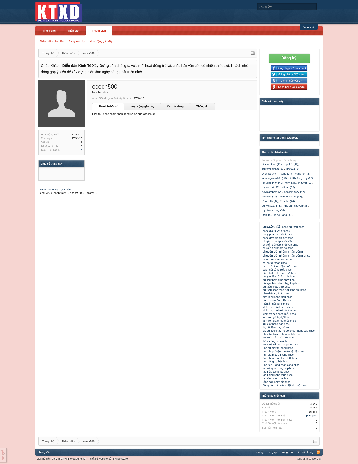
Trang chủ (49, 30)
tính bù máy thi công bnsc (278, 347)
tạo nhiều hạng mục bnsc (277, 374)
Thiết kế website (98, 458)
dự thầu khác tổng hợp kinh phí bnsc (284, 289)
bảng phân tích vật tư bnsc (278, 234)
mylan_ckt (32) (270, 187)
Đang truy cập (77, 41)
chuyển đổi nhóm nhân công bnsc (286, 255)
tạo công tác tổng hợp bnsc (279, 368)
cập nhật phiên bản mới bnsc (280, 273)
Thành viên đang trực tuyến (54, 189)
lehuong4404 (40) (272, 182)
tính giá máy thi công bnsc (278, 354)
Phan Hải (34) (270, 201)
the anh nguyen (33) (296, 205)
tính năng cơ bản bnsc (276, 361)
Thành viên (99, 30)
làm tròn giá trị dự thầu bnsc (279, 320)
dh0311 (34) (293, 168)
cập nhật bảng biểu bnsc (277, 269)
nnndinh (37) (269, 196)
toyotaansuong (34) (273, 210)
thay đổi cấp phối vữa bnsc (279, 337)
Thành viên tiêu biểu (52, 41)
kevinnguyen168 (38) (274, 178)
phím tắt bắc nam (291, 334)
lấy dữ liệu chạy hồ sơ (276, 327)
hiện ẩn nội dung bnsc (276, 303)
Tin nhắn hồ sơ (108, 106)
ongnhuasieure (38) (290, 196)
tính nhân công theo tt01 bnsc (280, 358)
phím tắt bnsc (271, 334)
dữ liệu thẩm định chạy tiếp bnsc (282, 283)
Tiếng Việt (44, 452)
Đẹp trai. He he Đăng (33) (277, 214)
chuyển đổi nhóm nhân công (283, 251)
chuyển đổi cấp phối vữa (277, 241)
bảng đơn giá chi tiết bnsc (278, 237)
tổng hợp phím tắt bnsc (276, 381)
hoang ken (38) (303, 173)
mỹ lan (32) (288, 187)
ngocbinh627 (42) (294, 191)
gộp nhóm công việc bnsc (278, 300)
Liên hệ (259, 452)
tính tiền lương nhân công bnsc (281, 364)
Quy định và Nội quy (309, 458)
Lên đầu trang (305, 452)
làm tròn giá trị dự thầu (276, 317)
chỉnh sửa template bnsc (277, 259)
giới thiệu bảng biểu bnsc (277, 296)
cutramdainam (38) (273, 168)
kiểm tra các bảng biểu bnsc (279, 313)
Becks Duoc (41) (272, 164)
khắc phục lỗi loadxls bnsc (278, 307)
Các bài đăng (175, 106)
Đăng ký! (289, 58)
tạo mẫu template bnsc (276, 371)
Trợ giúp (272, 452)
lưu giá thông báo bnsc (276, 324)
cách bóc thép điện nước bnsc (280, 266)
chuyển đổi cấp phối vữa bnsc (280, 244)
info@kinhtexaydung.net (72, 458)
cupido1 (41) (290, 164)
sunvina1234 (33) (272, 205)
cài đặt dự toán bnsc (275, 262)
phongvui (311, 415)
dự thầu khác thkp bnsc (276, 286)
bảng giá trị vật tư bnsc (276, 230)
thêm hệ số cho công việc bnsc (281, 344)
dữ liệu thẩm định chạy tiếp (279, 279)
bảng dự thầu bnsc (293, 226)
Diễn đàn (73, 30)
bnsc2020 (271, 226)
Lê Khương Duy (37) (301, 178)
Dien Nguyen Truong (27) (277, 173)
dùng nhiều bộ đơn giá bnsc (279, 276)
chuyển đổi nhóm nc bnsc (278, 247)
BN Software (120, 458)
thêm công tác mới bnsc (277, 341)
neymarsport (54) (272, 191)
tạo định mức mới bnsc (276, 378)
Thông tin (202, 106)
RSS (318, 452)
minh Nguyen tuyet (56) (298, 182)
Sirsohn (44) (287, 201)
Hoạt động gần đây (101, 41)
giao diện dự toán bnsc (276, 293)
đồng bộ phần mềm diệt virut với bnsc (285, 385)
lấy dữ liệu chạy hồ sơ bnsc (279, 330)
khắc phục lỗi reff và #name (279, 310)
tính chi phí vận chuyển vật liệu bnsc (284, 351)
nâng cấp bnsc (305, 330)
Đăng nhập (308, 27)
